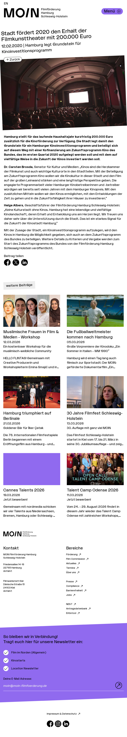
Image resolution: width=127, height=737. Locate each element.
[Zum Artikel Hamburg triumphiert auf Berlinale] (31, 411)
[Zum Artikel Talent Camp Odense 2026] (95, 485)
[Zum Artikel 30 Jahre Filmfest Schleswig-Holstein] (95, 411)
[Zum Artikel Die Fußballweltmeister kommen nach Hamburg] (95, 332)
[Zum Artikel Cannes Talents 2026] (31, 485)
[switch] (24, 652)
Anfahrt (7, 571)
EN (6, 3)
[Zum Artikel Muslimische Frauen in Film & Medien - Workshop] (31, 332)
